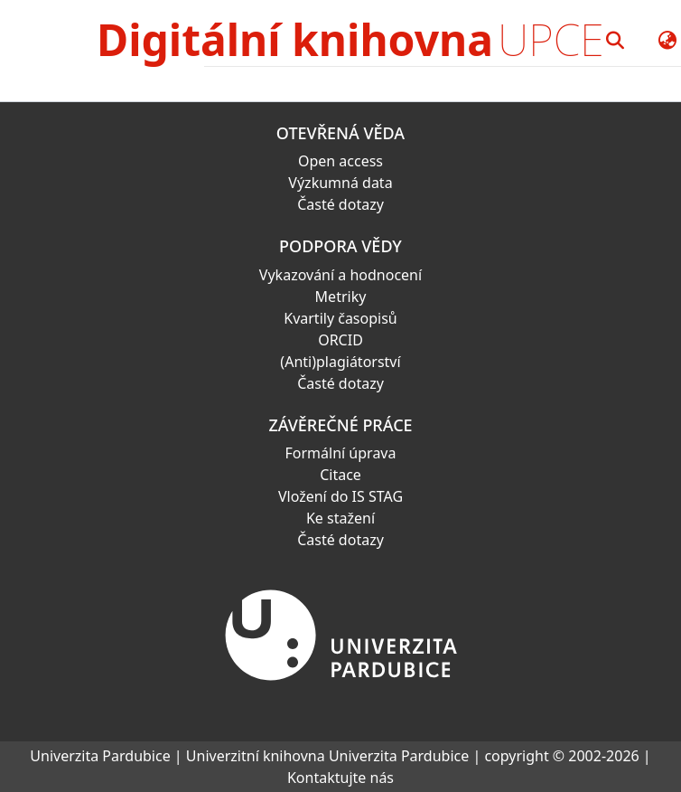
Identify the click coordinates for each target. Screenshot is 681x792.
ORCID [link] (340, 340)
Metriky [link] (341, 296)
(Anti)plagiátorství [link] (340, 362)
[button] (615, 40)
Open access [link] (340, 161)
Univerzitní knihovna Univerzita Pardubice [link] (327, 756)
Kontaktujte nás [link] (340, 777)
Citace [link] (340, 475)
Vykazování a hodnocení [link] (340, 275)
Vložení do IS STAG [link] (340, 496)
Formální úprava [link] (340, 453)
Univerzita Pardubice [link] (100, 756)
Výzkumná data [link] (340, 183)
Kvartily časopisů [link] (340, 318)
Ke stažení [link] (340, 518)
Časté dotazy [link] (340, 204)
